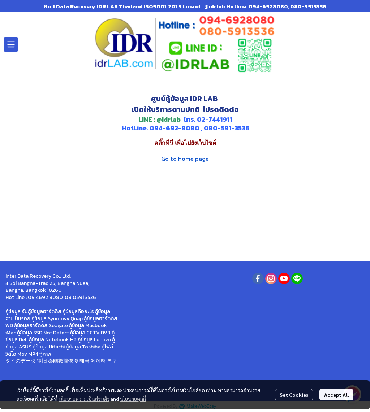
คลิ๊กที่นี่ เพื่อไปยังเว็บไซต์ (185, 143)
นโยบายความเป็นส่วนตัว (84, 398)
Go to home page (185, 158)
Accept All (336, 394)
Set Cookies (294, 394)
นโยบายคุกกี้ (133, 398)
